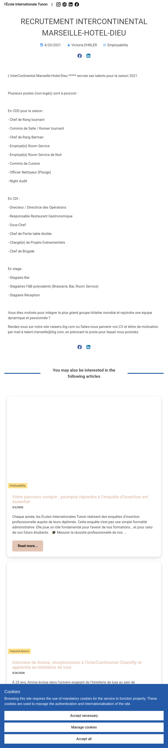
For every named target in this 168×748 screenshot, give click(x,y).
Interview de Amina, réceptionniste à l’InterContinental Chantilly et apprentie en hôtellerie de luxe (77, 665)
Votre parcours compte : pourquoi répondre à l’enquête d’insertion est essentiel (80, 499)
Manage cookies (84, 727)
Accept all (84, 739)
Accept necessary (84, 716)
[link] (59, 4)
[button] (27, 545)
